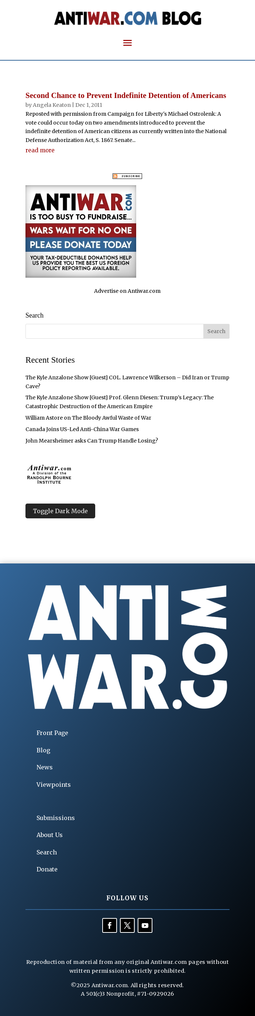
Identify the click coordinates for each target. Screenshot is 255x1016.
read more (40, 150)
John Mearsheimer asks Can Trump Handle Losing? (91, 440)
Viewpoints (54, 784)
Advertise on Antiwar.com (127, 291)
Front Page (52, 732)
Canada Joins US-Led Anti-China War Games (82, 429)
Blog (43, 750)
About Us (50, 835)
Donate (47, 869)
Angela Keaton (52, 105)
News (45, 767)
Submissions (56, 818)
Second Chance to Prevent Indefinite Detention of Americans (125, 95)
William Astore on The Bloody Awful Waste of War (88, 417)
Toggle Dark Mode (60, 511)
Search (47, 852)
